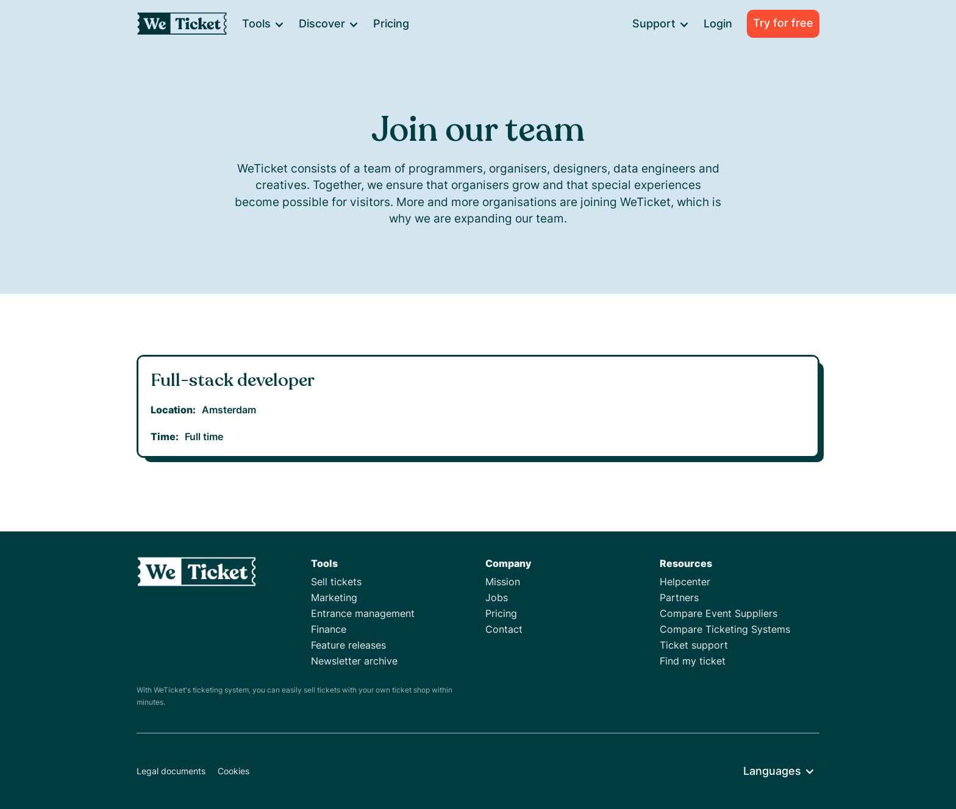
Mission (502, 582)
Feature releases (348, 645)
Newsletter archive (354, 661)
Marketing (334, 597)
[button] (262, 24)
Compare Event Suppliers (718, 613)
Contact (504, 629)
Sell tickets (336, 582)
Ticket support (694, 645)
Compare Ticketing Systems (725, 629)
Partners (679, 597)
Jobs (496, 597)
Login (718, 23)
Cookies (233, 771)
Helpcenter (685, 582)
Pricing (391, 23)
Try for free (783, 22)
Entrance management (363, 613)
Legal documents (171, 771)
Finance (328, 629)
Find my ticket (693, 661)
